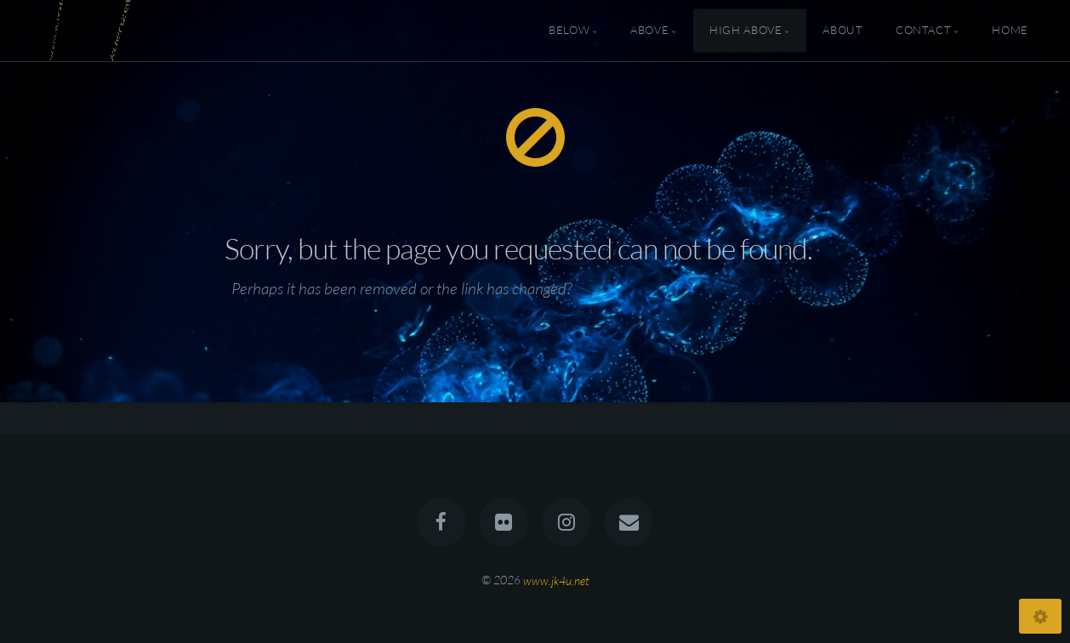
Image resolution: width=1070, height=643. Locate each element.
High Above (745, 30)
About (842, 30)
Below (569, 30)
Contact (923, 30)
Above (649, 30)
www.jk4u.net (556, 579)
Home (1010, 30)
